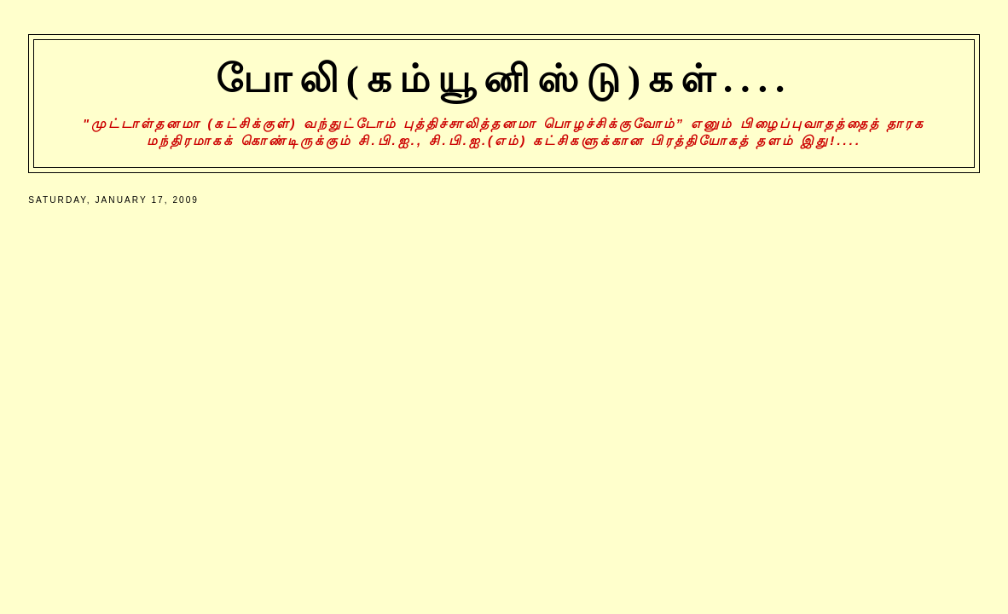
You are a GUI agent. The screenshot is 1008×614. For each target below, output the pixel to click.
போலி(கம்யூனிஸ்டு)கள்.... (504, 79)
